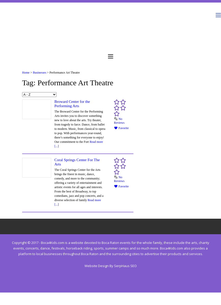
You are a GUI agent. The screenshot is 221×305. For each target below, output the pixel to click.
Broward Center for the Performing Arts (72, 104)
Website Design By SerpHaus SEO (111, 266)
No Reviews (119, 120)
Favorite (121, 128)
